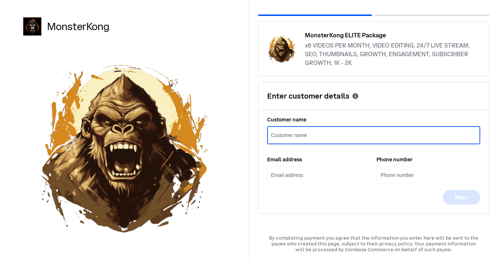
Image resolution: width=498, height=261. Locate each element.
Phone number (394, 159)
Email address (284, 159)
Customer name (286, 119)
